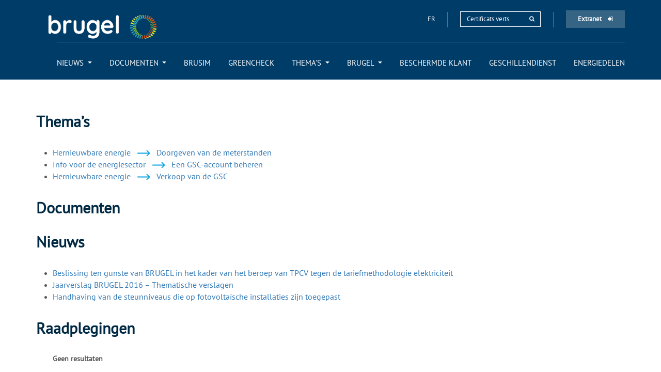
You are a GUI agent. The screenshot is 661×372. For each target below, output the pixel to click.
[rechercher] (532, 18)
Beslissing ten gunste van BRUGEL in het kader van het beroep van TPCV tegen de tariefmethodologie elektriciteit (253, 273)
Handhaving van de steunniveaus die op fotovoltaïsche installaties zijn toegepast (196, 296)
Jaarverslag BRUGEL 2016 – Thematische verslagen (143, 285)
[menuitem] (74, 63)
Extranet (595, 18)
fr (432, 18)
